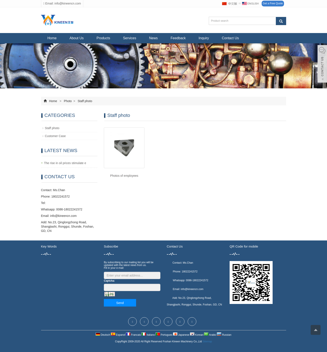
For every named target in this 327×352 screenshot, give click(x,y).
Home (52, 38)
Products (103, 38)
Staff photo (84, 101)
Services (129, 38)
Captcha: (109, 280)
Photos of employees (124, 175)
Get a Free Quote (273, 3)
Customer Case (55, 136)
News (153, 38)
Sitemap (207, 341)
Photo (67, 101)
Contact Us (230, 38)
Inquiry (204, 38)
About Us (76, 38)
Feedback (178, 38)
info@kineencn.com (63, 216)
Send (120, 303)
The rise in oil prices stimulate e (65, 163)
